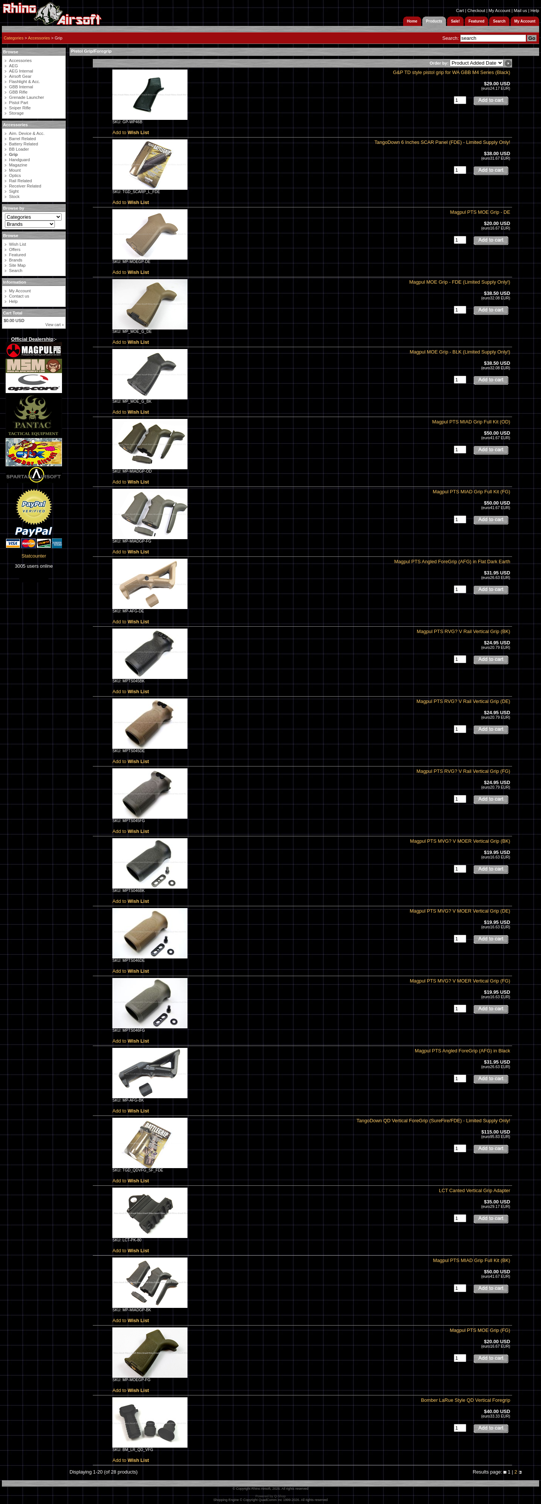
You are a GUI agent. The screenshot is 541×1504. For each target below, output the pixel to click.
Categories (14, 38)
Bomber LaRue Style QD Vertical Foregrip (465, 1400)
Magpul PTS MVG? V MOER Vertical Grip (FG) (460, 981)
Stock (14, 196)
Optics (15, 175)
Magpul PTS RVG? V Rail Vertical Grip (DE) (463, 701)
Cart (460, 10)
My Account (499, 10)
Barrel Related (22, 138)
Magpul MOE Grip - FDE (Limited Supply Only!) (459, 282)
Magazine (18, 165)
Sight (14, 191)
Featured (17, 254)
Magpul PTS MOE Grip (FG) (480, 1330)
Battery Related (23, 144)
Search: (450, 38)
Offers (14, 249)
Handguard (19, 159)
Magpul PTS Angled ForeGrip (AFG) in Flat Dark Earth (452, 561)
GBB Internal (21, 87)
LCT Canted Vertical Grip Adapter (474, 1190)
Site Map (17, 265)
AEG (13, 65)
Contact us (19, 296)
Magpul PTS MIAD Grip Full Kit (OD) (471, 422)
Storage (16, 113)
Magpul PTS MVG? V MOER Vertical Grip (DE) (460, 911)
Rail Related (20, 180)
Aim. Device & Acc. (27, 133)
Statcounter (33, 556)
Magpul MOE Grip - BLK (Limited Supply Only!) (460, 352)
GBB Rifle (18, 92)
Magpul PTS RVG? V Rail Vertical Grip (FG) (463, 771)
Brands (15, 260)
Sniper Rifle (20, 108)
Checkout (476, 10)
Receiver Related (25, 186)
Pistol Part (18, 102)
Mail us (520, 10)
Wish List (17, 244)
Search (15, 270)
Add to (130, 132)
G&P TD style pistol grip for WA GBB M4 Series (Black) (451, 72)
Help (534, 10)
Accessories (39, 38)
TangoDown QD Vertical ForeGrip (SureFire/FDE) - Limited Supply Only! (433, 1120)
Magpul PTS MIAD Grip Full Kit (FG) (471, 491)
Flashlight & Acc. (24, 81)
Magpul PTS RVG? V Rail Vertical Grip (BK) (463, 631)
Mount (15, 170)
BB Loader (19, 149)
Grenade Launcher (26, 97)
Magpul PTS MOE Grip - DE (480, 212)
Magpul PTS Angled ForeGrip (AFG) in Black (462, 1051)
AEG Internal (21, 71)
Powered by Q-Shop (270, 1496)
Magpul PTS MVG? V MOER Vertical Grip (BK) (460, 841)
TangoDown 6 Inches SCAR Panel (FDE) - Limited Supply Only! (442, 142)
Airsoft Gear (20, 76)
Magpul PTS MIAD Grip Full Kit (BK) (471, 1260)
